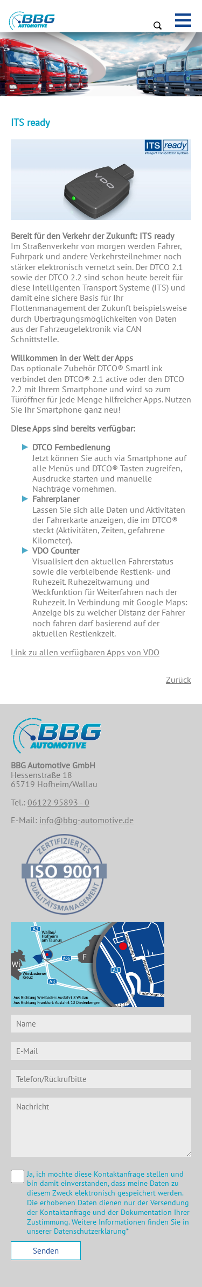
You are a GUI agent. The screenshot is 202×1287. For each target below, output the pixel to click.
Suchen (157, 25)
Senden (46, 1251)
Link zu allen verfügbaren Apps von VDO (85, 652)
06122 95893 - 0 (58, 802)
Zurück (178, 679)
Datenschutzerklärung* (91, 1231)
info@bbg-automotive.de (86, 820)
